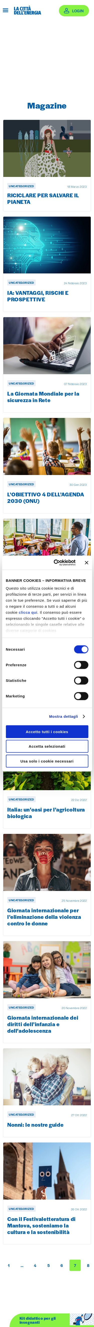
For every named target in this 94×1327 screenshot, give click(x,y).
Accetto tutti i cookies (47, 731)
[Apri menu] (5, 10)
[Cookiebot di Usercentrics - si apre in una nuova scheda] (56, 562)
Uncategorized (21, 186)
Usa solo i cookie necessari (46, 761)
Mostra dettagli (63, 716)
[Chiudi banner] (86, 562)
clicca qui (28, 612)
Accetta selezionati (47, 746)
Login (78, 10)
